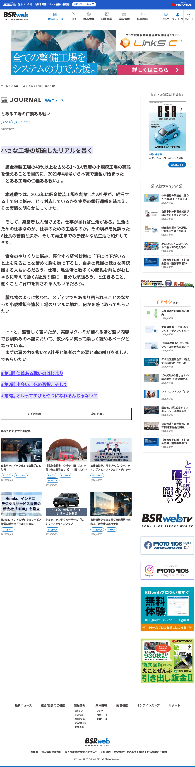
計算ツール (102, 718)
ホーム (4, 85)
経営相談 (142, 16)
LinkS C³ (79, 710)
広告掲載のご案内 (157, 752)
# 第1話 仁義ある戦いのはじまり (32, 373)
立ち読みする (177, 164)
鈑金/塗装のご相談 (53, 705)
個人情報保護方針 (51, 752)
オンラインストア (148, 705)
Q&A (73, 16)
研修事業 (106, 16)
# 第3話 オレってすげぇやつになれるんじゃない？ (49, 395)
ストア (166, 17)
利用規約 (105, 752)
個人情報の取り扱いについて (81, 752)
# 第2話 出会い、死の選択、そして (34, 384)
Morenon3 (80, 718)
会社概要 (33, 752)
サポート (189, 17)
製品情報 (88, 16)
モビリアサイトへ (84, 4)
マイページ (177, 17)
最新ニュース (55, 16)
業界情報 (124, 16)
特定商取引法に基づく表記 (129, 752)
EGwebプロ (80, 722)
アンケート (102, 710)
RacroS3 (79, 714)
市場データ (102, 714)
